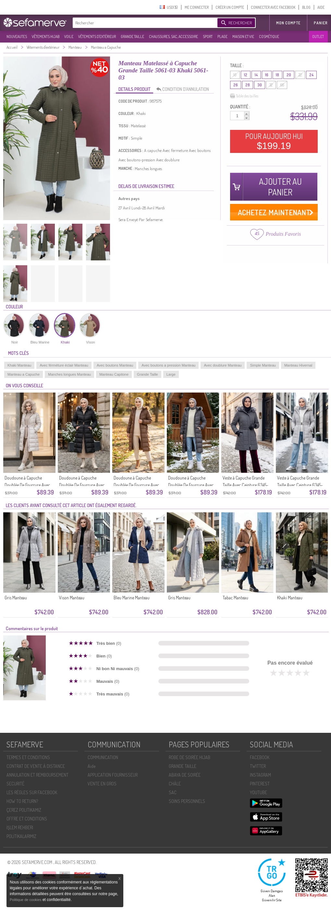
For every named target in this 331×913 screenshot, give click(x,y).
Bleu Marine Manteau (132, 597)
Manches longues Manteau (69, 374)
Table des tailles (244, 96)
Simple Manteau (263, 365)
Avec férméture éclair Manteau (64, 365)
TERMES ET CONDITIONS (28, 757)
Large (171, 374)
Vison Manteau (71, 597)
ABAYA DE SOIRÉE (185, 775)
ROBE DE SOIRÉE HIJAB (189, 757)
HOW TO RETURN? (22, 801)
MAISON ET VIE (243, 36)
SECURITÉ (15, 783)
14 (256, 74)
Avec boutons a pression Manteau (168, 365)
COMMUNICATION (103, 757)
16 (266, 74)
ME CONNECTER (197, 7)
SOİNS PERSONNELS (187, 801)
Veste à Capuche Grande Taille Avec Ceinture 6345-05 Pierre (300, 485)
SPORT (208, 36)
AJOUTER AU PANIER (280, 186)
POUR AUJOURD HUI (274, 141)
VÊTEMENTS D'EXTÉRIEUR (97, 36)
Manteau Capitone (114, 374)
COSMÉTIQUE (269, 36)
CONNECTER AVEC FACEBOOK (273, 7)
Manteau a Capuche (23, 374)
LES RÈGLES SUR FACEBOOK (31, 792)
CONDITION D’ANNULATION (184, 89)
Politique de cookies (26, 900)
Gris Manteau (16, 597)
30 (259, 84)
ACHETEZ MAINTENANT (274, 212)
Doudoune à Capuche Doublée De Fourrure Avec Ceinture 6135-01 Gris (191, 485)
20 (289, 74)
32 (271, 84)
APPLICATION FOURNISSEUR (113, 775)
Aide (91, 766)
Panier (321, 22)
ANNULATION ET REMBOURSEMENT (37, 775)
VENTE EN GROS (102, 783)
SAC (173, 792)
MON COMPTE (288, 22)
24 (311, 74)
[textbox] (143, 23)
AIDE (321, 7)
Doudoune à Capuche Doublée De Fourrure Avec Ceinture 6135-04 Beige (27, 485)
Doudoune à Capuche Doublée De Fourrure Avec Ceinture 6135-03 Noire (81, 485)
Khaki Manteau (19, 365)
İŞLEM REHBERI (19, 827)
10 (235, 74)
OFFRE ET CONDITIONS (26, 818)
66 (282, 84)
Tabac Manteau (235, 597)
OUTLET (318, 36)
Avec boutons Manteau (115, 365)
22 (300, 74)
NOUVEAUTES (16, 36)
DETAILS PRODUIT (134, 89)
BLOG (306, 7)
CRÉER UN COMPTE (229, 7)
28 (247, 84)
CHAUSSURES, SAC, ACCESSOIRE (173, 36)
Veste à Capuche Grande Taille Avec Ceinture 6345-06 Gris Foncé (245, 485)
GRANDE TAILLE (132, 36)
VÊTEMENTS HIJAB (45, 36)
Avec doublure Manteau (222, 365)
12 (245, 74)
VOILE (68, 36)
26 (235, 84)
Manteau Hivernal (298, 365)
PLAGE (222, 36)
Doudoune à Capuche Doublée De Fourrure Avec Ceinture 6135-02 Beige (136, 485)
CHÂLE (175, 783)
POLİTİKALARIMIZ (21, 836)
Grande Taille (147, 374)
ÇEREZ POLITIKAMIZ (23, 810)
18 (277, 74)
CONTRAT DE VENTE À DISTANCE (35, 766)
